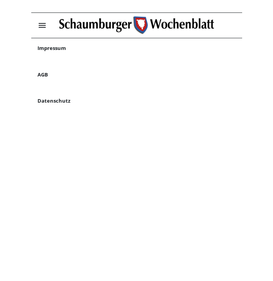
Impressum (51, 48)
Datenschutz (53, 100)
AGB (42, 74)
